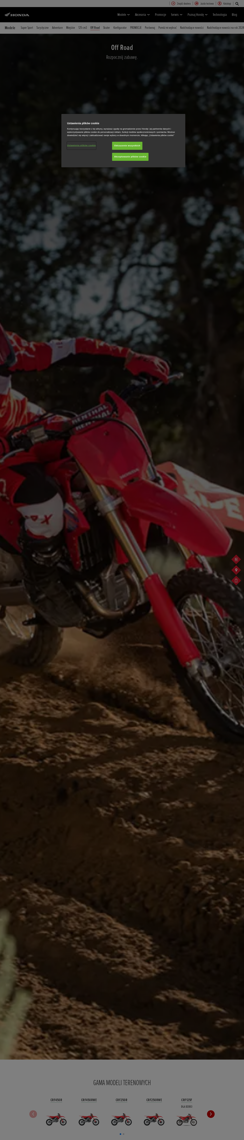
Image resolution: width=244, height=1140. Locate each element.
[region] (123, 140)
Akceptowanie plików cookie (130, 156)
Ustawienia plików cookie (81, 145)
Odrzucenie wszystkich (127, 145)
